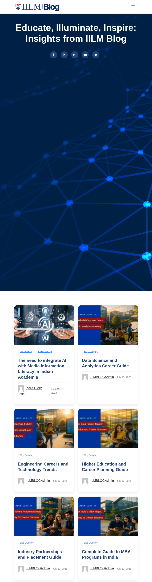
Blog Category (91, 351)
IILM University (45, 351)
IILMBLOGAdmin (102, 377)
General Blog (26, 351)
